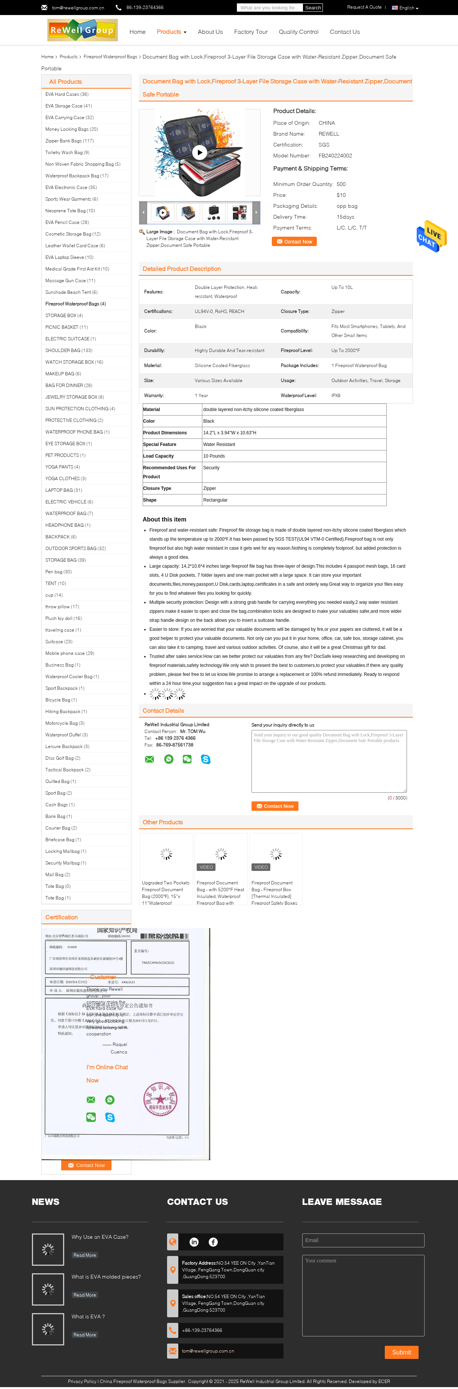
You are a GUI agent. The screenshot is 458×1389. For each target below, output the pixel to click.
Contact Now (298, 242)
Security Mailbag (62, 863)
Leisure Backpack (64, 746)
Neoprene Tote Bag (65, 210)
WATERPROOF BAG (65, 513)
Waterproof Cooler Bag (68, 676)
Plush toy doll (58, 618)
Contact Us (345, 31)
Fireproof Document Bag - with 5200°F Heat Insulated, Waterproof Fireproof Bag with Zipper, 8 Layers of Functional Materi (220, 899)
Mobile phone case (65, 653)
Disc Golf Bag (59, 758)
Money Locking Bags (67, 129)
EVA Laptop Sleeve (64, 257)
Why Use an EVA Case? (100, 1236)
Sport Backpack (61, 688)
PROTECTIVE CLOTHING (70, 420)
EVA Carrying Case (64, 117)
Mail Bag (54, 874)
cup (49, 595)
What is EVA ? (88, 1316)
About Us (210, 31)
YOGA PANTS (59, 467)
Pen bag (53, 571)
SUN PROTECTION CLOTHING (76, 408)
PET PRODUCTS (62, 455)
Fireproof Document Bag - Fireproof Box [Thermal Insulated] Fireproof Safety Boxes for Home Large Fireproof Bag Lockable (276, 899)
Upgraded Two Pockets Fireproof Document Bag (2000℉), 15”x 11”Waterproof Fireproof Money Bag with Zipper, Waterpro (166, 899)
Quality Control (299, 31)
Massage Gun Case (65, 280)
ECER (384, 1381)
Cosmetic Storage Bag (68, 234)
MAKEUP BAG (59, 373)
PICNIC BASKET (61, 327)
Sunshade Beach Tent (68, 292)
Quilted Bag (57, 781)
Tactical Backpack (64, 769)
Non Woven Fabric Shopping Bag (79, 164)
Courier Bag (57, 828)
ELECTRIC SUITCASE (67, 339)
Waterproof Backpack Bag (72, 175)
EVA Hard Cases (62, 94)
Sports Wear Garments (68, 199)
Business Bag (59, 665)
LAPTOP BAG (59, 490)
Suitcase (54, 641)
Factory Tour (251, 31)
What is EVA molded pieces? (106, 1276)
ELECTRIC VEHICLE (65, 502)
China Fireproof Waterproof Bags (133, 1381)
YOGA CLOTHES (62, 478)
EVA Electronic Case (66, 187)
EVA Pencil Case (62, 222)
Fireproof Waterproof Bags (110, 56)
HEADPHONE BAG (64, 525)
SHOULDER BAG (62, 350)
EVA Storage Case (64, 106)
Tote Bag (54, 886)
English (409, 8)
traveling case (59, 630)
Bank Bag (55, 816)
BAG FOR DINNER (64, 385)
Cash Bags (56, 804)
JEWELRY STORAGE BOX (71, 397)
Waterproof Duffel (63, 735)
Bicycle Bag (57, 700)
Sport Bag (55, 793)
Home (138, 31)
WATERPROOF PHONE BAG (74, 432)
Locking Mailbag (62, 851)
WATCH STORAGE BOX (69, 362)
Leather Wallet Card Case (71, 245)
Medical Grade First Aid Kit (72, 269)
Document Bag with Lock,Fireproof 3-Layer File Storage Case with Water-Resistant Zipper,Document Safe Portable (199, 238)
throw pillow (57, 606)
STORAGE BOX (60, 315)
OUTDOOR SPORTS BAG (70, 548)
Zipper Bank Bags (63, 141)
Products (169, 31)
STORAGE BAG (61, 560)
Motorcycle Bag (61, 723)
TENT (51, 583)
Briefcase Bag (59, 839)
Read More (85, 1255)
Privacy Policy (82, 1381)
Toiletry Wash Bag (64, 152)
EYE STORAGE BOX (65, 443)
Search (313, 8)
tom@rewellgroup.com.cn (78, 8)
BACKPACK (57, 537)
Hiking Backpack (62, 711)
